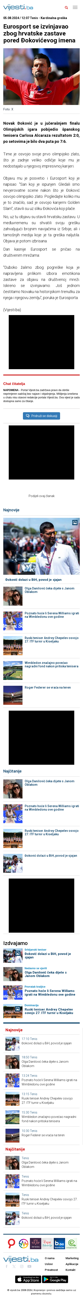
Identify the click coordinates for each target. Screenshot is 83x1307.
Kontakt (70, 1270)
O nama (49, 1258)
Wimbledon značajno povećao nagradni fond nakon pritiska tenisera (51, 664)
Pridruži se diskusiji (41, 416)
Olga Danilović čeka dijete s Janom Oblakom (49, 590)
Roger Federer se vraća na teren (48, 687)
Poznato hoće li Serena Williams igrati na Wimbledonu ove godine (52, 615)
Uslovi (49, 1264)
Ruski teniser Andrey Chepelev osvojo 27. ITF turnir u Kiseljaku (52, 639)
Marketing (72, 1258)
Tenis (33, 1039)
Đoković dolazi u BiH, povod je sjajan (33, 580)
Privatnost (51, 1270)
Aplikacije (72, 1264)
